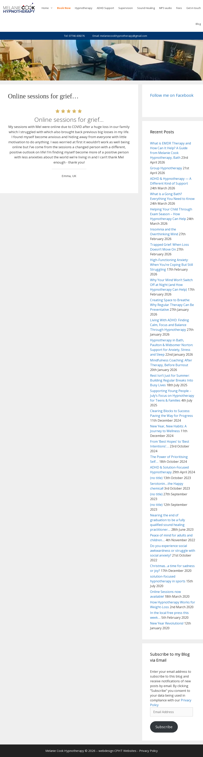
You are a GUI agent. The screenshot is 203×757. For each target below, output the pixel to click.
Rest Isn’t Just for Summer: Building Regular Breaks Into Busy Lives (171, 380)
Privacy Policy (148, 751)
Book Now (64, 8)
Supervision (125, 8)
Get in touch (193, 8)
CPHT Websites (125, 751)
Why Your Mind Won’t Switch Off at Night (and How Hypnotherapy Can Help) (171, 285)
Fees (179, 8)
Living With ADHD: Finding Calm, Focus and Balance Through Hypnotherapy (169, 325)
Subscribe (163, 726)
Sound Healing (146, 8)
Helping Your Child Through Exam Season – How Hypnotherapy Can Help (171, 214)
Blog (198, 24)
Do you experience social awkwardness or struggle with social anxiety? (172, 551)
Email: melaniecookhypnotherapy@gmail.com (120, 36)
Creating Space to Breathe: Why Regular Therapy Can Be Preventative (172, 305)
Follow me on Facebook (171, 95)
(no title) (156, 478)
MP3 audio (165, 8)
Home (48, 8)
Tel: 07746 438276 (74, 36)
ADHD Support (105, 8)
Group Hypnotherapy (166, 168)
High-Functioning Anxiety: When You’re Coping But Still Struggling (171, 265)
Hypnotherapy (83, 8)
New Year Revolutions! (166, 623)
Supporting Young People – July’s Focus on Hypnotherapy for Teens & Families (172, 396)
